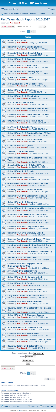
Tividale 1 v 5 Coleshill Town (20, 152)
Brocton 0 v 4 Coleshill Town (20, 102)
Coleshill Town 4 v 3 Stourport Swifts (24, 139)
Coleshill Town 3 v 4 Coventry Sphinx (24, 71)
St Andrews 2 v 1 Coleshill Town (22, 321)
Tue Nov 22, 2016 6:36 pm (38, 235)
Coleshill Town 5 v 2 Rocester (21, 59)
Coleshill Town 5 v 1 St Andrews (22, 202)
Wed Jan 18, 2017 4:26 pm (38, 173)
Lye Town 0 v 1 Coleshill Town (21, 127)
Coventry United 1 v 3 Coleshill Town (24, 190)
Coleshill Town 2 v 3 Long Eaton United (25, 227)
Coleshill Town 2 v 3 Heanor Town (23, 333)
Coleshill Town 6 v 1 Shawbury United (25, 233)
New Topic (7, 26)
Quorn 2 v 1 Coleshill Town (20, 78)
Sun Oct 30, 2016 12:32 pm (39, 259)
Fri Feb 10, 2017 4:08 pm (38, 147)
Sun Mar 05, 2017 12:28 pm (39, 123)
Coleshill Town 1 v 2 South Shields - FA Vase (28, 115)
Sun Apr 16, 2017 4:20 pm (38, 67)
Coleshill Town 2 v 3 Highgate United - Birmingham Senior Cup (25, 265)
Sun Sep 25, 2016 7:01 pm (38, 304)
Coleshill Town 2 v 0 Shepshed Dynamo (25, 315)
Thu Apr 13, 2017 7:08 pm (38, 73)
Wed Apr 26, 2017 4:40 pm (38, 55)
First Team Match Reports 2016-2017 (25, 19)
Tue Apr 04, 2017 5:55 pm (38, 80)
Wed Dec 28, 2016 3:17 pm (39, 198)
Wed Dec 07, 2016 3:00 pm (39, 222)
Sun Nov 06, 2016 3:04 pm (38, 247)
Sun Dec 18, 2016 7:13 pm (38, 210)
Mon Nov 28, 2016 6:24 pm (38, 229)
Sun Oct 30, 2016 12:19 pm (39, 268)
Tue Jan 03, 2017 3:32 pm (38, 192)
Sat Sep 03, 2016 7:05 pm (38, 342)
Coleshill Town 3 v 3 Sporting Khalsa (24, 47)
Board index (15, 406)
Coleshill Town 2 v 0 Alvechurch (22, 65)
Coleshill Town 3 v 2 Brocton (20, 283)
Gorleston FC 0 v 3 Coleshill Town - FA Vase (27, 183)
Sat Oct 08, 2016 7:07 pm (38, 285)
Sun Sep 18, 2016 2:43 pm (38, 323)
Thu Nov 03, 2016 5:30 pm (38, 253)
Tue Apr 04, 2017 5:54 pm (38, 86)
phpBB (20, 410)
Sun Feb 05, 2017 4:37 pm (38, 154)
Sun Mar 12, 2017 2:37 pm (38, 117)
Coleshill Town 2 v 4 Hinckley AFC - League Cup (29, 251)
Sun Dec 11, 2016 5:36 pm (38, 216)
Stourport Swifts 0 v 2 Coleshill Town (24, 289)
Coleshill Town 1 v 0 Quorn (20, 145)
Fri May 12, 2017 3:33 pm (38, 43)
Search (40, 26)
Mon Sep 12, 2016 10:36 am (39, 329)
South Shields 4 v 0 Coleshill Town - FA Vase (28, 108)
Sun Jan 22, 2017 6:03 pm (38, 167)
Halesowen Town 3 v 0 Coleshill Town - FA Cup (29, 340)
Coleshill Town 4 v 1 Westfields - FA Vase (26, 220)
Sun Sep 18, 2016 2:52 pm (38, 317)
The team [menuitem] (45, 406)
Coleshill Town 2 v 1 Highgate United (24, 277)
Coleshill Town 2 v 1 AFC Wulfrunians (25, 302)
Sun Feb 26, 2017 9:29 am (38, 129)
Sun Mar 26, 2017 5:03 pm (38, 98)
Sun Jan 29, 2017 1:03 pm (38, 162)
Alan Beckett (15, 23)
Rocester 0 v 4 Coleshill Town (21, 177)
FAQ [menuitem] (17, 9)
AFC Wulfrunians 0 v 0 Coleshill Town (25, 84)
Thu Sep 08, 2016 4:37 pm (38, 336)
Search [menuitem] (53, 14)
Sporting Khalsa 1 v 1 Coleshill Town (24, 327)
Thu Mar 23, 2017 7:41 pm (38, 104)
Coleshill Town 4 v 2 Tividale (20, 171)
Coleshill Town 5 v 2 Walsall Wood (23, 96)
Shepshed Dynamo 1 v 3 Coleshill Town (25, 165)
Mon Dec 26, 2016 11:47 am (39, 204)
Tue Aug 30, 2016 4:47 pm (38, 348)
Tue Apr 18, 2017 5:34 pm (38, 61)
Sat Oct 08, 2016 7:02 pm (38, 297)
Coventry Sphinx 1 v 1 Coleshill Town (24, 346)
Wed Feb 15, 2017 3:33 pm (38, 141)
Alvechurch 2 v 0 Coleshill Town (22, 271)
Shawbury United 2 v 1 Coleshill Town (25, 121)
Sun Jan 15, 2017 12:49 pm (39, 179)
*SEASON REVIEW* (16, 41)
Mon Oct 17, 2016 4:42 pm (38, 279)
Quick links (8, 9)
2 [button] (31, 31)
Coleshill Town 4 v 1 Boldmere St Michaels (27, 196)
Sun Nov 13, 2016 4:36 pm (38, 241)
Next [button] (34, 31)
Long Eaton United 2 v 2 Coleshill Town (25, 295)
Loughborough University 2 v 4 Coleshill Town (29, 245)
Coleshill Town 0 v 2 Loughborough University (29, 208)
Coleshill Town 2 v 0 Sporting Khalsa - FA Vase (29, 133)
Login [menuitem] (52, 9)
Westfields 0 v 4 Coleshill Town (21, 257)
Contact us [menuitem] (35, 406)
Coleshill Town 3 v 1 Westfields (21, 90)
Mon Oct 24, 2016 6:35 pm (38, 273)
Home (6, 406)
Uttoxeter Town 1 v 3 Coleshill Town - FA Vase (28, 239)
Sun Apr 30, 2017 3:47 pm (38, 49)
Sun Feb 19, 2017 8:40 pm (38, 135)
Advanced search (45, 26)
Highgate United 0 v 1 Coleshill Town (24, 53)
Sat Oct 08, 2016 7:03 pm (38, 291)
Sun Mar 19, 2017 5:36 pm (38, 110)
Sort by (28, 356)
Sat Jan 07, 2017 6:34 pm (38, 185)
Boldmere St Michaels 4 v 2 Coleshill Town (27, 214)
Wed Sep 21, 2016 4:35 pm (39, 312)
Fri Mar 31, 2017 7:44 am (38, 92)
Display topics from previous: (28, 353)
